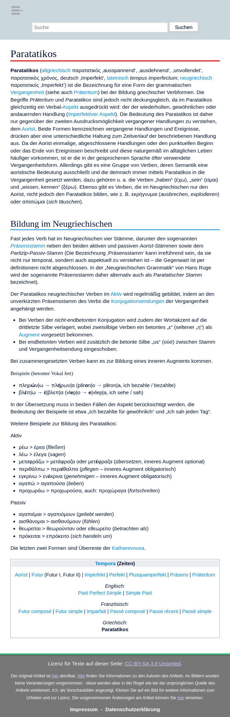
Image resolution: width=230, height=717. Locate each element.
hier (55, 676)
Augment (29, 334)
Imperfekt (95, 574)
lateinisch (118, 78)
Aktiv (116, 294)
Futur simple (69, 611)
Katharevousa (128, 548)
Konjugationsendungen (137, 301)
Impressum (84, 709)
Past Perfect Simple (100, 593)
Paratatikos (115, 629)
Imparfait (96, 611)
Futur (37, 574)
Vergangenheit (27, 92)
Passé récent (163, 611)
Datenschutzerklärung (132, 709)
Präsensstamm (27, 246)
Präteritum (86, 92)
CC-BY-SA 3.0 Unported (152, 663)
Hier (81, 676)
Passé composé (127, 611)
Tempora (105, 563)
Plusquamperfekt (147, 574)
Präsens (179, 574)
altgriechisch (56, 70)
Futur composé (35, 611)
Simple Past (138, 593)
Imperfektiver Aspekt (91, 114)
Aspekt (70, 107)
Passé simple (196, 611)
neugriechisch (196, 78)
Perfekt (117, 574)
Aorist (28, 129)
